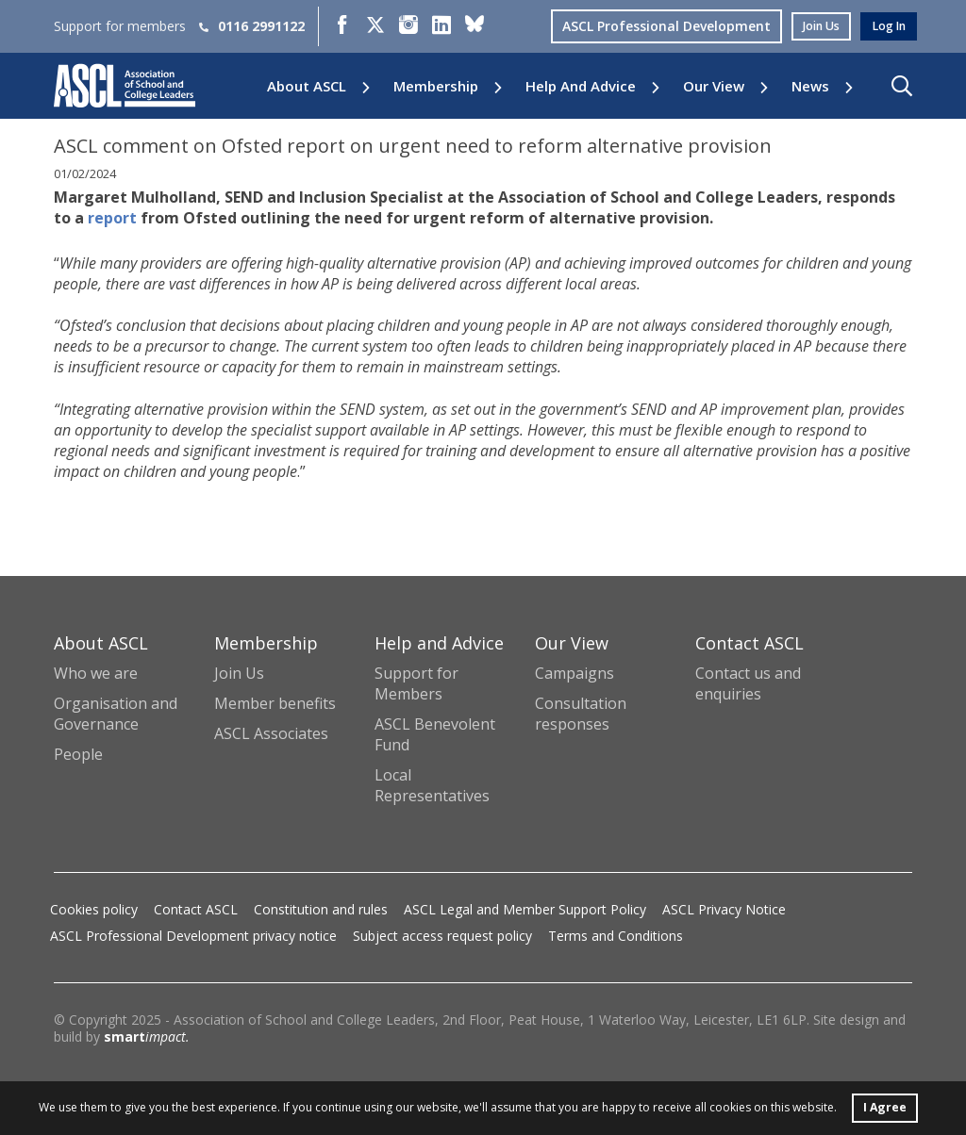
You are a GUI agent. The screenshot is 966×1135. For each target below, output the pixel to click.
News (810, 86)
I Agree (884, 1105)
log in (886, 26)
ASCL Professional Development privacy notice (193, 936)
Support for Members (416, 683)
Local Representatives (432, 785)
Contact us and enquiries (748, 683)
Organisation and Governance (115, 713)
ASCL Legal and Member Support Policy (525, 909)
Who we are (96, 673)
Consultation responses (580, 713)
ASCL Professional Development (652, 26)
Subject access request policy (442, 936)
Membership (435, 86)
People (78, 754)
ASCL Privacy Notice (724, 909)
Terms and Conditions (615, 936)
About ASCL (306, 86)
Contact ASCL (196, 909)
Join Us (239, 673)
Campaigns (574, 673)
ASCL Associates (271, 733)
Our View (713, 86)
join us (811, 26)
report (112, 217)
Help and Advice (580, 86)
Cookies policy (94, 909)
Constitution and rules (321, 909)
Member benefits (275, 703)
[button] (901, 85)
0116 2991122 (252, 26)
